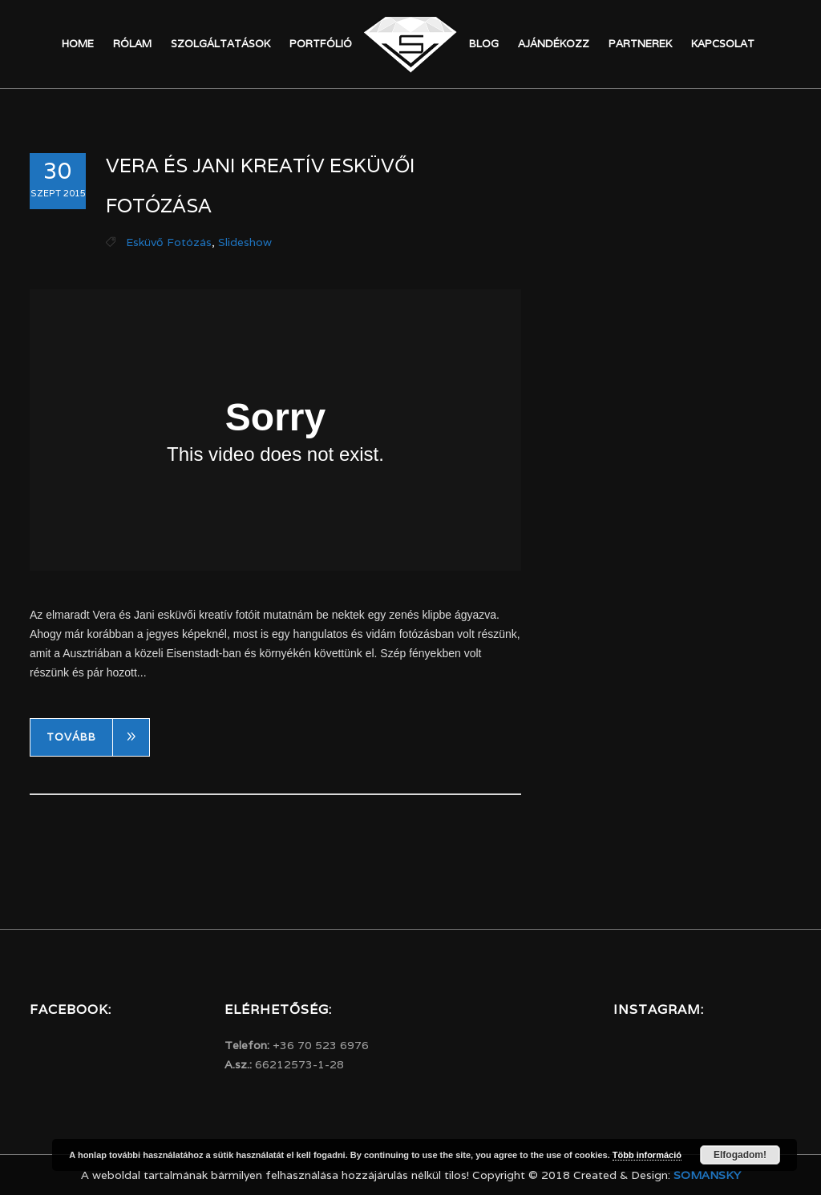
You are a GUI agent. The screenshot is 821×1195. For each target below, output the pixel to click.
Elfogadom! (740, 1155)
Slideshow (245, 242)
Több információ (647, 1155)
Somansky (707, 1175)
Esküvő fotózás (169, 242)
